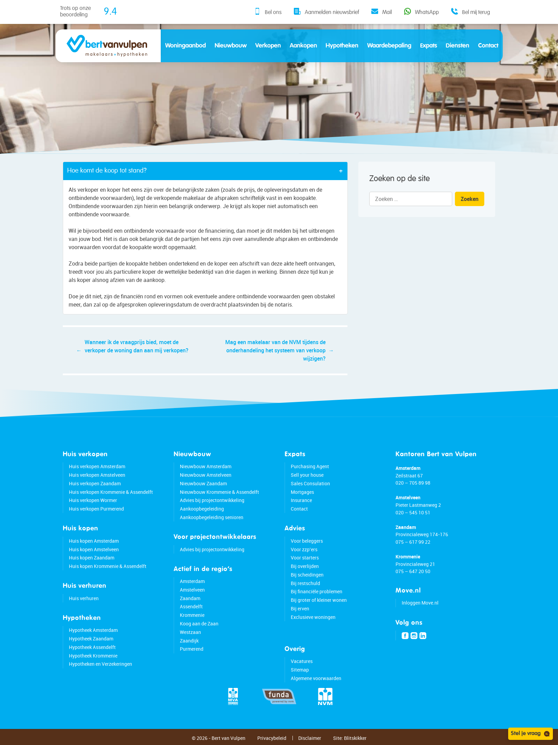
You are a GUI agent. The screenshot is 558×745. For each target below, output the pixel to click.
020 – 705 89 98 (413, 482)
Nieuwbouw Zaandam (203, 483)
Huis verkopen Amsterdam (97, 466)
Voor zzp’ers (304, 549)
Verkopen (268, 46)
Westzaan (190, 632)
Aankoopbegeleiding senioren (211, 517)
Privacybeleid (271, 738)
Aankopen (303, 46)
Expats (428, 46)
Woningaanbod (185, 46)
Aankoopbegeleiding (202, 508)
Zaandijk (189, 640)
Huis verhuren (84, 598)
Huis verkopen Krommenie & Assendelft (111, 492)
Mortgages (302, 492)
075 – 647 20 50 (413, 571)
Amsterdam (192, 581)
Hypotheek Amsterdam (93, 630)
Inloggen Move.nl (420, 602)
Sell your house (307, 475)
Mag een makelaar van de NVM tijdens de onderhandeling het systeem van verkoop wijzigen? (275, 350)
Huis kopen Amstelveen (94, 549)
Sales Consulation (310, 483)
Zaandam (190, 598)
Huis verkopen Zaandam (95, 483)
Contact (488, 46)
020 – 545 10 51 (413, 512)
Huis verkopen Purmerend (96, 508)
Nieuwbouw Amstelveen (205, 475)
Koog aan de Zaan (199, 623)
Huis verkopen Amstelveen (97, 475)
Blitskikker (355, 738)
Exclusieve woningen (313, 617)
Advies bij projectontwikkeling (212, 500)
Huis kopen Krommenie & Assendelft (107, 566)
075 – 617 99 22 (413, 542)
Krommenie (192, 615)
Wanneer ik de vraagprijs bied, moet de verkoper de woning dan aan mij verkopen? (136, 346)
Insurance (301, 500)
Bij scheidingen (307, 574)
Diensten (457, 46)
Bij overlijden (305, 566)
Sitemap (300, 669)
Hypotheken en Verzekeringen (100, 664)
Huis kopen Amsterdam (94, 541)
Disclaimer (309, 738)
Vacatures (302, 661)
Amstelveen (192, 589)
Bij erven (300, 608)
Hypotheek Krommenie (93, 655)
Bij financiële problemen (316, 591)
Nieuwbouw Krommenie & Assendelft (219, 492)
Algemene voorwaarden (316, 678)
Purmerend (191, 649)
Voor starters (305, 557)
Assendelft (191, 606)
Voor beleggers (307, 541)
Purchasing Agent (310, 466)
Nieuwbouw (231, 46)
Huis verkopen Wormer (93, 500)
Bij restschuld (305, 583)
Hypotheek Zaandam (91, 638)
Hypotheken (342, 46)
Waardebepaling (389, 46)
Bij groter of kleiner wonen (319, 600)
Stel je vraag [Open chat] (530, 733)
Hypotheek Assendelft (92, 647)
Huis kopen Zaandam (91, 557)
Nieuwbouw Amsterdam (205, 466)
